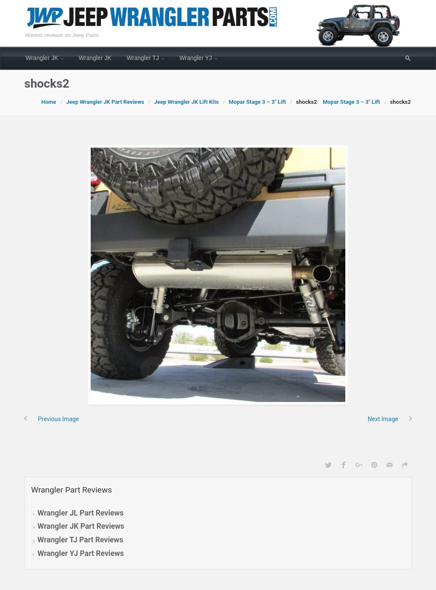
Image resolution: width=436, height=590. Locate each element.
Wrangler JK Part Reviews (80, 526)
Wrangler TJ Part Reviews (80, 540)
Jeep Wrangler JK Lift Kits (186, 102)
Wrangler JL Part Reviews (80, 513)
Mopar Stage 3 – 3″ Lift (257, 102)
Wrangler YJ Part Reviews (80, 553)
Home (48, 102)
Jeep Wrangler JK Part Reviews (105, 102)
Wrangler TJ (143, 57)
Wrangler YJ (195, 57)
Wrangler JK (42, 57)
